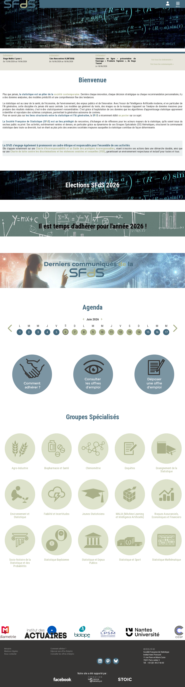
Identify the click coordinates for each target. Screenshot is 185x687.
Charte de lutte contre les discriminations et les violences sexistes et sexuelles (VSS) (57, 151)
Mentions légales (11, 651)
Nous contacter (10, 654)
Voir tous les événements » (162, 59)
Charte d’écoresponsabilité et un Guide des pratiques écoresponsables (75, 148)
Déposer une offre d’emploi (62, 651)
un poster (123, 115)
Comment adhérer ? (58, 649)
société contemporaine (66, 94)
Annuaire (7, 649)
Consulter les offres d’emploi (62, 654)
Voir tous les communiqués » (162, 64)
